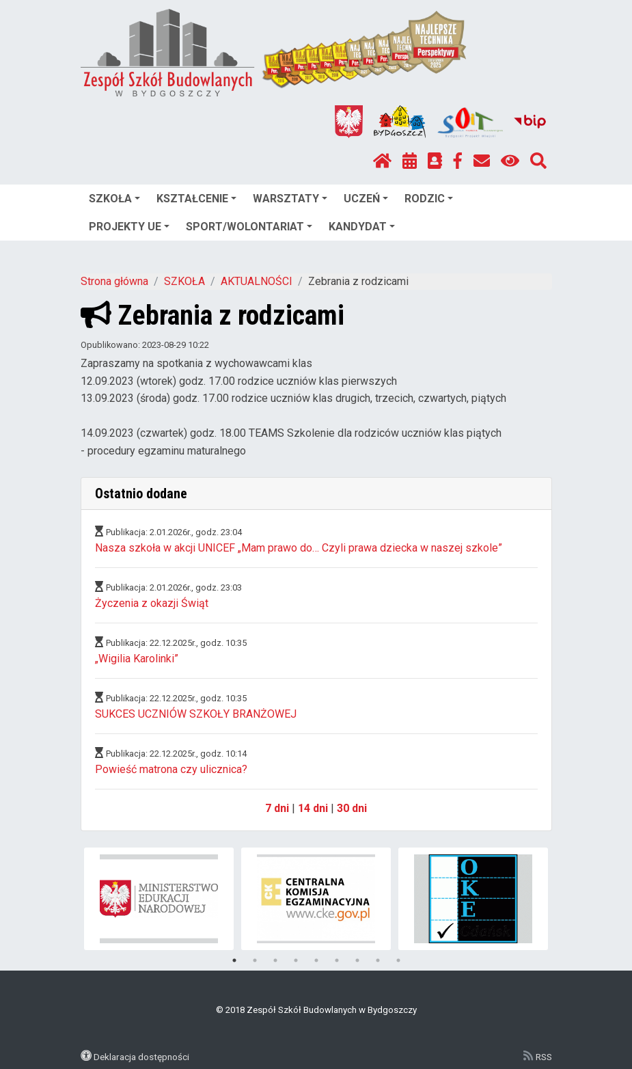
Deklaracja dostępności (141, 1056)
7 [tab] (357, 960)
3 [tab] (275, 960)
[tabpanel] (159, 899)
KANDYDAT (362, 226)
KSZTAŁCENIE (196, 198)
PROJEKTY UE (129, 226)
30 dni (352, 808)
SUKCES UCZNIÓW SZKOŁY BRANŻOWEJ (196, 713)
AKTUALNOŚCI (256, 281)
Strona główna (114, 281)
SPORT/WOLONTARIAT (249, 226)
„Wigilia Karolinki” (136, 658)
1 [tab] (234, 960)
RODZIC (428, 198)
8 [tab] (378, 960)
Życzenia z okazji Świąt (151, 603)
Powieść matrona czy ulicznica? (171, 769)
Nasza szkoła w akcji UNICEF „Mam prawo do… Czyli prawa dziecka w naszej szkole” (298, 547)
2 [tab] (255, 960)
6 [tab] (337, 960)
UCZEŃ (366, 198)
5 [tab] (316, 960)
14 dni (313, 808)
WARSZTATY (290, 198)
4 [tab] (296, 960)
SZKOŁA (114, 198)
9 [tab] (398, 960)
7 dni (277, 808)
